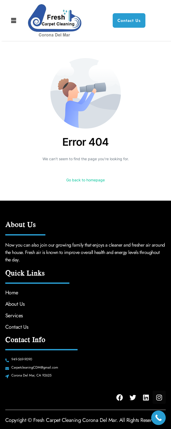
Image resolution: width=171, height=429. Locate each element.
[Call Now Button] (158, 418)
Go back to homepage (85, 180)
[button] (13, 20)
